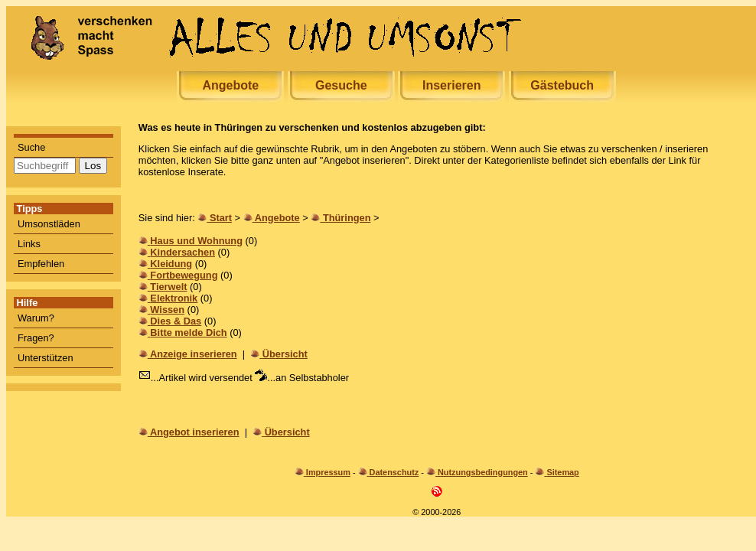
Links (29, 243)
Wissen (167, 309)
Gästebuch (562, 85)
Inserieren (451, 85)
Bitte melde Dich (188, 332)
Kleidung (171, 263)
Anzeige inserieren (193, 354)
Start (221, 217)
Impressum (328, 472)
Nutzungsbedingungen (483, 472)
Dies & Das (175, 321)
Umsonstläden (49, 224)
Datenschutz (394, 472)
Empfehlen (41, 263)
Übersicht (285, 354)
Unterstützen (45, 358)
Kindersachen (182, 252)
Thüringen (347, 217)
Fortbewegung (183, 275)
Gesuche (341, 85)
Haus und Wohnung (196, 240)
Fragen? (36, 338)
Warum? (36, 318)
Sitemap (562, 472)
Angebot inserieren (195, 432)
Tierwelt (168, 286)
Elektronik (173, 298)
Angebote (230, 85)
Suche (31, 147)
